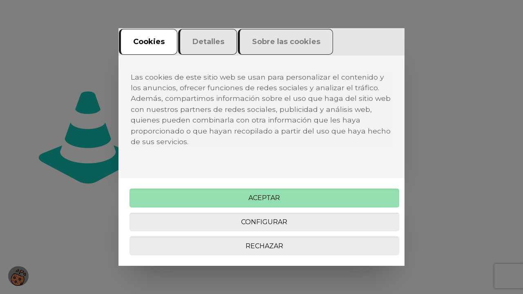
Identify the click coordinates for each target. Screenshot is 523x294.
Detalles (208, 41)
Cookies (149, 41)
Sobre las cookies (286, 41)
